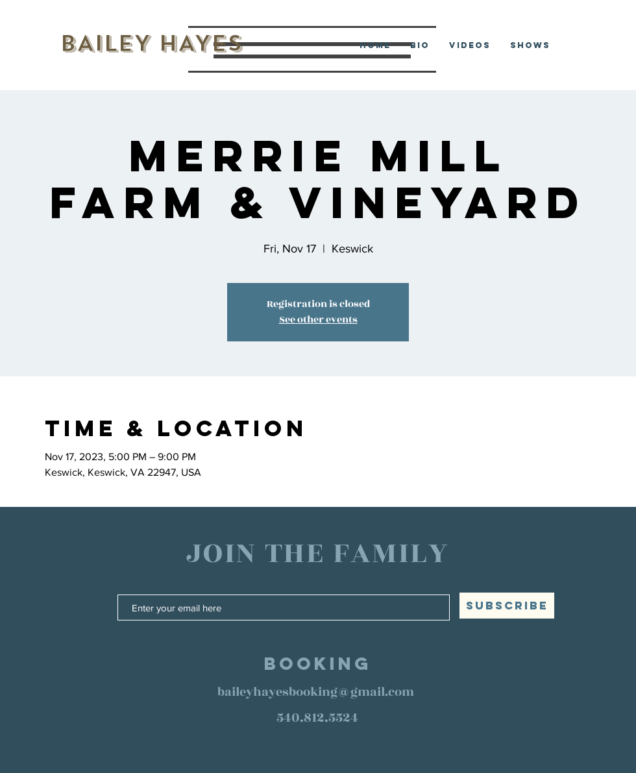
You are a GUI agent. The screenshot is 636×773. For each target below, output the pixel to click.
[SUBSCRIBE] (506, 606)
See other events (318, 319)
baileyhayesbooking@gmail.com (315, 692)
